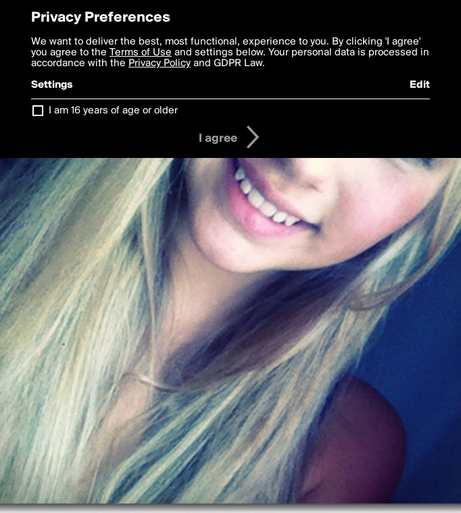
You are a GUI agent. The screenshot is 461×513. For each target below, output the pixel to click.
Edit (420, 85)
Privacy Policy (159, 63)
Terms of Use (141, 52)
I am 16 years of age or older (113, 110)
